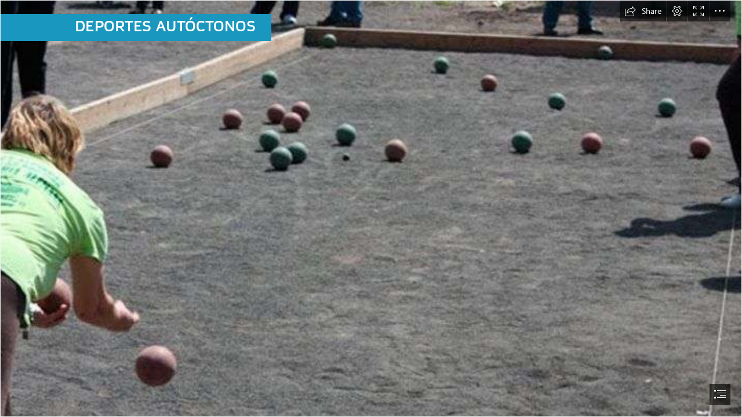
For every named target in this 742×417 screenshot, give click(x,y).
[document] (371, 208)
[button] (643, 11)
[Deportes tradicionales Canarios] (371, 208)
